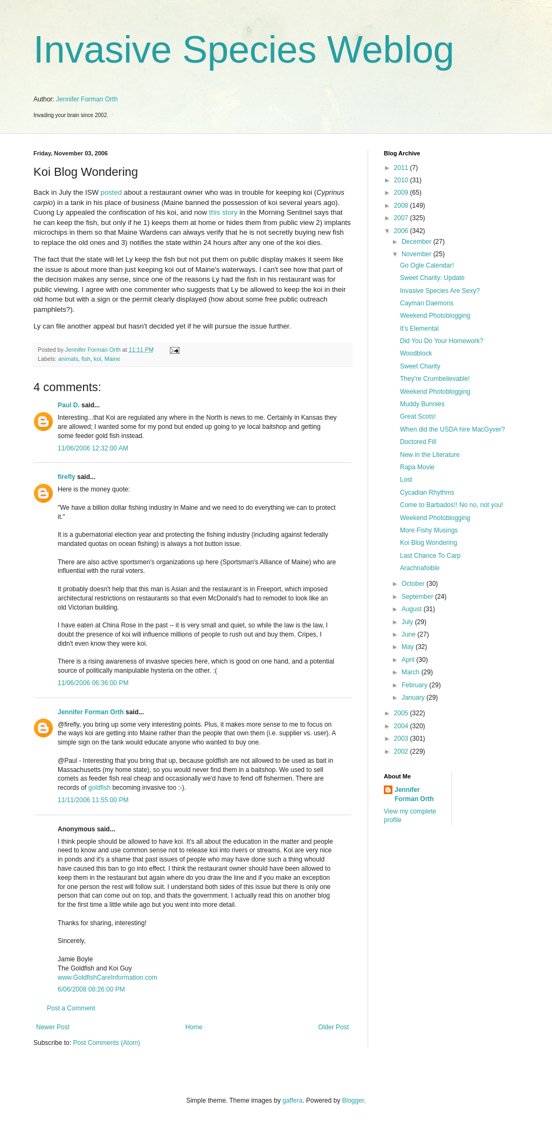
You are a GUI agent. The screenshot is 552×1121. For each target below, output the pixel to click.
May (409, 647)
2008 (402, 205)
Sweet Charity (420, 366)
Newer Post (53, 1027)
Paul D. (69, 405)
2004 (402, 726)
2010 (402, 180)
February (415, 685)
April (409, 660)
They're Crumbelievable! (435, 378)
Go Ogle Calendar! (427, 265)
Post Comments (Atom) (106, 1043)
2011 (402, 168)
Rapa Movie (417, 467)
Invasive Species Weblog (243, 50)
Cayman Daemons (426, 303)
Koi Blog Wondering (428, 542)
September (418, 596)
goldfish (100, 787)
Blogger (353, 1100)
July (408, 622)
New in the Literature (430, 455)
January (414, 697)
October (414, 583)
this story (223, 212)
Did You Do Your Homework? (442, 341)
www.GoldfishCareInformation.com (107, 977)
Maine (112, 359)
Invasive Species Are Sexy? (440, 291)
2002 (402, 751)
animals (68, 359)
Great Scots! (418, 416)
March (412, 672)
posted (111, 192)
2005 (402, 713)
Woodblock (416, 353)
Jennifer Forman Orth (87, 99)
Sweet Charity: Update (432, 278)
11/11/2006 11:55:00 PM (93, 800)
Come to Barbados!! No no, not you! (451, 505)
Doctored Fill (418, 442)
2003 (402, 738)
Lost (406, 479)
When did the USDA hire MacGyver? (452, 429)
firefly (66, 477)
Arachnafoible (419, 568)
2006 (402, 231)
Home (194, 1027)
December (417, 241)
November (417, 254)
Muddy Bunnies (422, 404)
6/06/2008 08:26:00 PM (91, 989)
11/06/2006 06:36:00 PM (93, 683)
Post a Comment (71, 1008)
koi (97, 359)
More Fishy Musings (429, 530)
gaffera (292, 1100)
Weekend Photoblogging (435, 315)
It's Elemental (419, 328)
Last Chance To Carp (430, 555)
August (413, 609)
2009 (402, 192)
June (409, 634)
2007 (402, 218)
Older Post (333, 1027)
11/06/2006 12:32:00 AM (93, 448)
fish (86, 359)
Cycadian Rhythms (427, 492)
